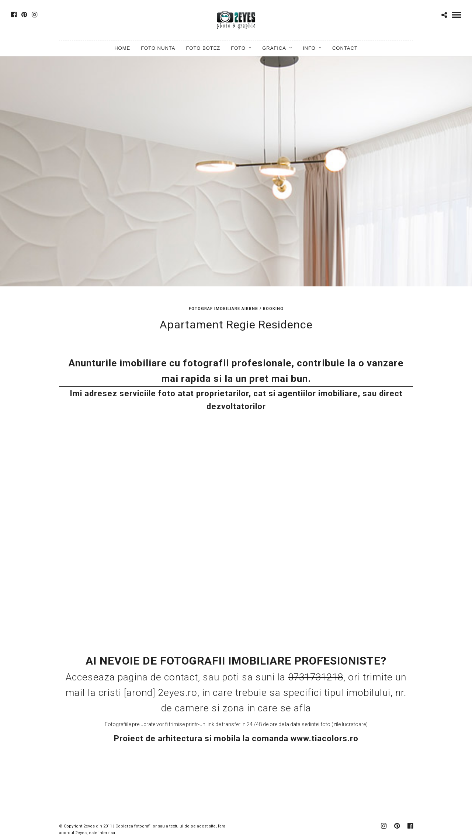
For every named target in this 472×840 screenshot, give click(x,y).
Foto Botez (203, 48)
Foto (238, 48)
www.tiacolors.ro (324, 738)
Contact (345, 48)
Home (122, 48)
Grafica (274, 48)
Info (309, 48)
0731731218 (315, 677)
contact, (183, 677)
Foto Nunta (158, 48)
